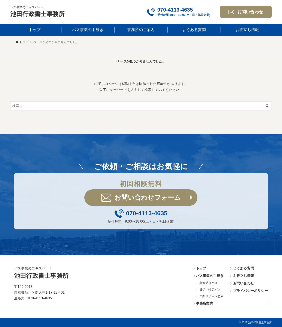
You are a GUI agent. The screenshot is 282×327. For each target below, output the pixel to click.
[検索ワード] (141, 105)
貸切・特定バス (210, 289)
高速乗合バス (208, 283)
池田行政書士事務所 (37, 14)
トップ (201, 268)
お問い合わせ (243, 283)
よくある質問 (243, 268)
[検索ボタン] (267, 105)
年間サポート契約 (211, 296)
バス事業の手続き (210, 276)
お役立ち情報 (243, 276)
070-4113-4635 (175, 10)
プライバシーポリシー (250, 291)
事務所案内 (204, 303)
